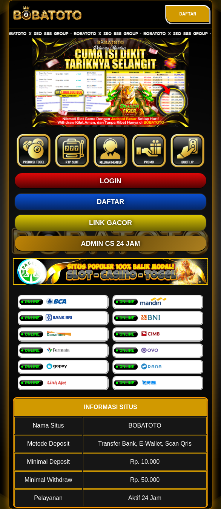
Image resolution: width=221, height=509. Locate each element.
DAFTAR (187, 14)
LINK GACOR (110, 223)
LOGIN (110, 181)
